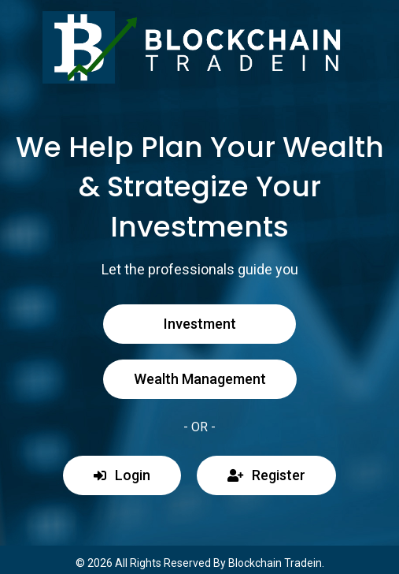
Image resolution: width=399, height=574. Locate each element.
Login (122, 475)
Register (266, 475)
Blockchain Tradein (275, 563)
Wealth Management (200, 379)
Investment (200, 323)
